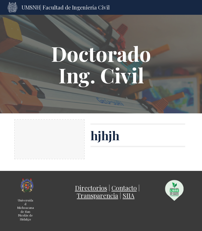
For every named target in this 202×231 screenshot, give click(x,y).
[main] (101, 64)
